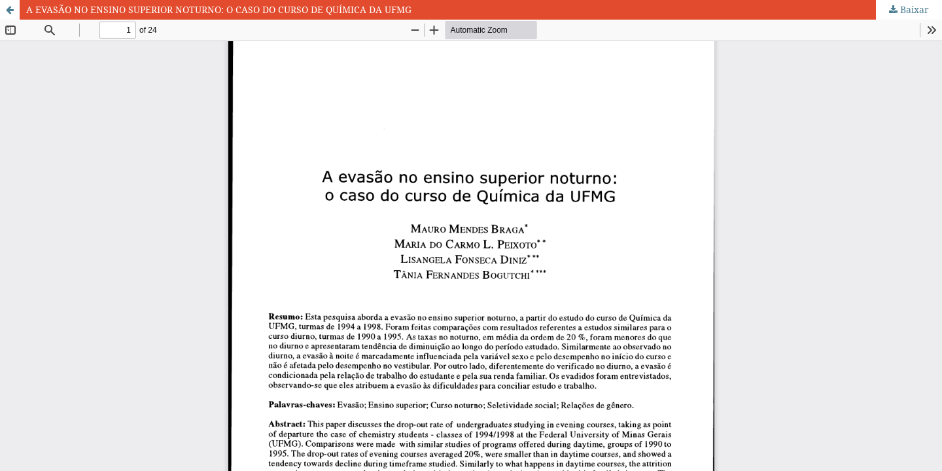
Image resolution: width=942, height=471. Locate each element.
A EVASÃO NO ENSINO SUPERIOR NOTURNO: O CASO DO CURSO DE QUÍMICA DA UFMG (218, 9)
